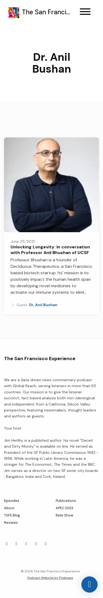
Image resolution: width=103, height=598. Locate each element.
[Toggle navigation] (85, 12)
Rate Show (64, 515)
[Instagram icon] (36, 543)
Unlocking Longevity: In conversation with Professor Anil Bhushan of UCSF (50, 249)
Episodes (11, 500)
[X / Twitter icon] (6, 543)
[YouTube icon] (45, 543)
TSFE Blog (12, 515)
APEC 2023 (64, 508)
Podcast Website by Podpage (50, 578)
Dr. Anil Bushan (43, 304)
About (9, 508)
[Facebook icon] (16, 543)
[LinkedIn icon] (26, 543)
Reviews (11, 522)
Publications (66, 500)
